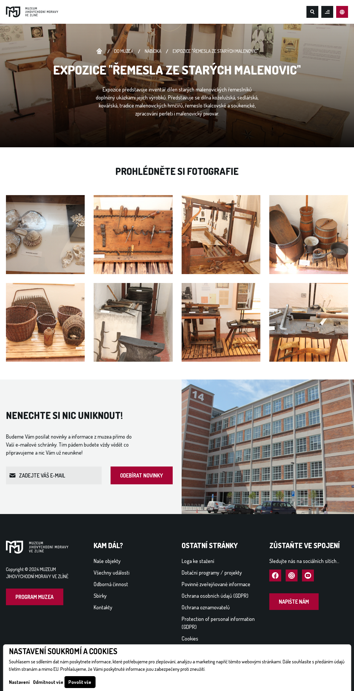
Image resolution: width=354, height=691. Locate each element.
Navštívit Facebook (275, 575)
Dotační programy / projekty (212, 572)
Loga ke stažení (198, 561)
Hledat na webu (312, 12)
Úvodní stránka (99, 51)
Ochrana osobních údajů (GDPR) (215, 595)
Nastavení (19, 682)
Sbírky (100, 595)
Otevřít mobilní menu (327, 12)
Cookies (190, 638)
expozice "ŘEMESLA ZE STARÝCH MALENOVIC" (215, 51)
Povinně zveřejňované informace (216, 584)
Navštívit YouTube (308, 575)
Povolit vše (79, 682)
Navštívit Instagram (292, 575)
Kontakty (103, 607)
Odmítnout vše (48, 682)
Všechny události (111, 572)
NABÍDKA (153, 51)
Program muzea (34, 597)
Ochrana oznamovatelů (206, 607)
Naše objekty (107, 561)
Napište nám (294, 601)
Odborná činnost (111, 584)
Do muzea (123, 51)
